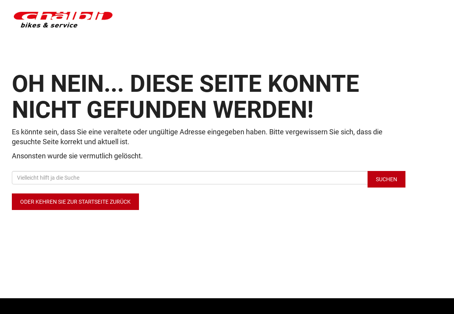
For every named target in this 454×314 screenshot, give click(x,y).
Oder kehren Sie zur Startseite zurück (75, 202)
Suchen (386, 179)
